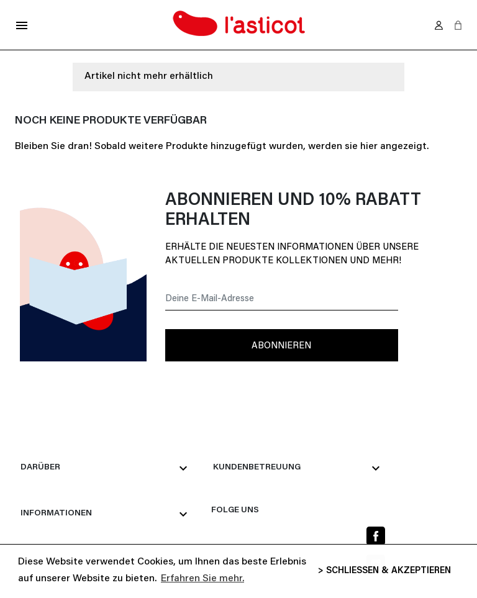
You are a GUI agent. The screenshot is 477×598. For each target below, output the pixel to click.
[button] (458, 25)
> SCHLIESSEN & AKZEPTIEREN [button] (384, 571)
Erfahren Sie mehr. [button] (202, 579)
